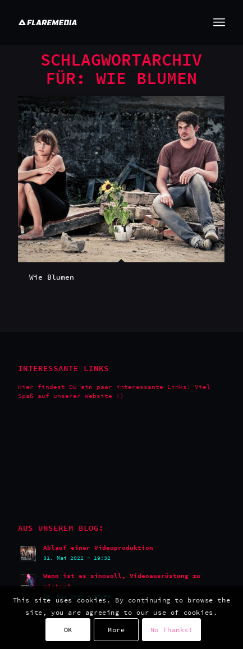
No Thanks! (171, 629)
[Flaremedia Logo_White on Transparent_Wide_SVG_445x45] (100, 22)
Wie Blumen (51, 277)
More (116, 629)
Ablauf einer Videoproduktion (98, 547)
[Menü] (219, 22)
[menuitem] (219, 22)
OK (68, 629)
